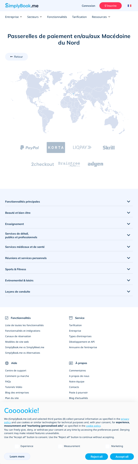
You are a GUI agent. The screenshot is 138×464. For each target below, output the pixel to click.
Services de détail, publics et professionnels (21, 235)
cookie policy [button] (93, 425)
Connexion (88, 5)
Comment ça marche (17, 376)
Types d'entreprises (80, 336)
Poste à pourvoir (78, 392)
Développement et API (82, 341)
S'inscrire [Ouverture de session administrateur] (111, 5)
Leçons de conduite (17, 291)
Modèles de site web (17, 341)
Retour (18, 56)
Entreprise (13, 17)
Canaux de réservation (18, 336)
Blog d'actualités (78, 398)
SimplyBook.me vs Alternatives (22, 352)
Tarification (79, 17)
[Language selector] (129, 5)
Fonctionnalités (57, 17)
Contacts (74, 387)
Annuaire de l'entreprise (83, 347)
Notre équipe (76, 381)
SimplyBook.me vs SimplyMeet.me (24, 347)
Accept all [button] (122, 456)
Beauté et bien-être (18, 212)
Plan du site (12, 398)
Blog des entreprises (17, 392)
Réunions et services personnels (26, 258)
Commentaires (77, 370)
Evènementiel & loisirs (19, 280)
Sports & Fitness (15, 269)
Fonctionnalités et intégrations (22, 330)
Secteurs (34, 17)
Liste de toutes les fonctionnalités (24, 325)
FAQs (8, 381)
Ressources (101, 17)
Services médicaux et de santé (25, 247)
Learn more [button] (17, 456)
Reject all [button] (97, 456)
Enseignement (14, 224)
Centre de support (15, 370)
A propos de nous (79, 376)
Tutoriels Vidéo (13, 387)
